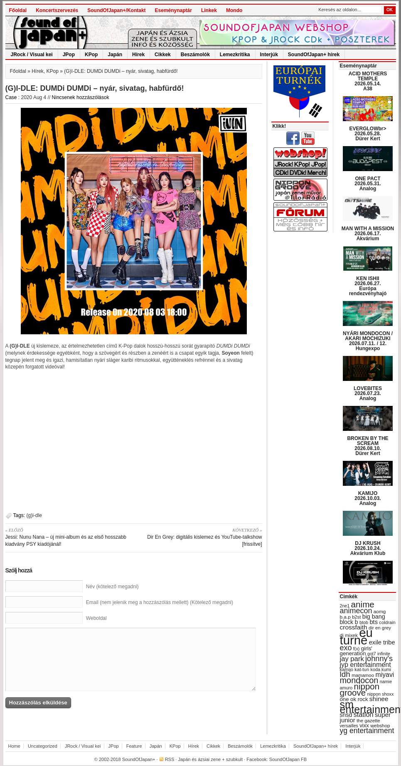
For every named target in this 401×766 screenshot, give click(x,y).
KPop (91, 54)
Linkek (209, 10)
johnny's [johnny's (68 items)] (379, 658)
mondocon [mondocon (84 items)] (359, 680)
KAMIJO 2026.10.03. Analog (367, 498)
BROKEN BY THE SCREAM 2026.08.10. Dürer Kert (367, 445)
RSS (170, 759)
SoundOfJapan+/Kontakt (116, 10)
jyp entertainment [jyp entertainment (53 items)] (365, 664)
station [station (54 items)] (364, 714)
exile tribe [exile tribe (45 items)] (382, 642)
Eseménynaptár (173, 10)
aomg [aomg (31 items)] (380, 611)
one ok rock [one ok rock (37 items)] (354, 699)
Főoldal (18, 10)
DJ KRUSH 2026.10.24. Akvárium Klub (368, 548)
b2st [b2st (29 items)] (356, 616)
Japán (115, 54)
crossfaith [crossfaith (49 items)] (353, 627)
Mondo (234, 10)
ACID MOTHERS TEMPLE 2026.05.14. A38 (368, 81)
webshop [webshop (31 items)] (380, 726)
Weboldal (96, 618)
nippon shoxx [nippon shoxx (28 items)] (380, 693)
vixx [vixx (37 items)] (364, 725)
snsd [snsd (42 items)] (346, 714)
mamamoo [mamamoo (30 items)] (363, 675)
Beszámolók (195, 54)
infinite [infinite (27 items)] (383, 653)
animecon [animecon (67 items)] (356, 611)
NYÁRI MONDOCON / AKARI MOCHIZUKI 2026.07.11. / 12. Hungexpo (368, 341)
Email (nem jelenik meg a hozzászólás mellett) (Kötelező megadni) (159, 602)
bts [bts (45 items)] (373, 622)
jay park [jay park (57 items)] (352, 659)
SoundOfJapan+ (138, 759)
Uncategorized (42, 746)
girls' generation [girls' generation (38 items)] (356, 651)
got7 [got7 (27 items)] (371, 653)
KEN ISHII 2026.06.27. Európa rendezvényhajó (368, 286)
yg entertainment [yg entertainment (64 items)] (367, 730)
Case (11, 97)
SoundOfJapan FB (288, 759)
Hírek (138, 54)
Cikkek (163, 54)
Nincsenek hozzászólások (80, 97)
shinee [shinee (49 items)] (379, 698)
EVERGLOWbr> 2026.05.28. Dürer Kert (367, 134)
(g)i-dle (34, 515)
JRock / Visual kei (32, 54)
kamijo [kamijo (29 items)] (346, 669)
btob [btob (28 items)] (363, 622)
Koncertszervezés (57, 10)
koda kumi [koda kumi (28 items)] (381, 669)
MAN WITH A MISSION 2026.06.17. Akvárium (368, 233)
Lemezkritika (235, 54)
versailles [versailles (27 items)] (349, 725)
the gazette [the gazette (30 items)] (368, 720)
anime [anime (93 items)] (362, 604)
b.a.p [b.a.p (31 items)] (345, 617)
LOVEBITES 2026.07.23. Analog (368, 393)
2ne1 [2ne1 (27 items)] (345, 605)
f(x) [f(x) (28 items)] (356, 648)
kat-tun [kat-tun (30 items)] (361, 669)
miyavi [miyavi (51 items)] (384, 674)
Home (14, 746)
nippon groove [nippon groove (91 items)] (360, 689)
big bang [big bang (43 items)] (373, 616)
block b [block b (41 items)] (349, 622)
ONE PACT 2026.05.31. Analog (367, 184)
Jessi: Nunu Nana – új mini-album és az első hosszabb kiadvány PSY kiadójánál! (66, 537)
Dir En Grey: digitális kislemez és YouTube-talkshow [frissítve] (201, 537)
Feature (134, 746)
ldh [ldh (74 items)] (345, 674)
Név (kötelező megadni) (112, 586)
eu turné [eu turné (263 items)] (356, 636)
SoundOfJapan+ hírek (313, 54)
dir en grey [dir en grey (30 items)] (380, 627)
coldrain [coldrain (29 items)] (387, 622)
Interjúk (269, 54)
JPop (69, 54)
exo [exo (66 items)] (346, 648)
